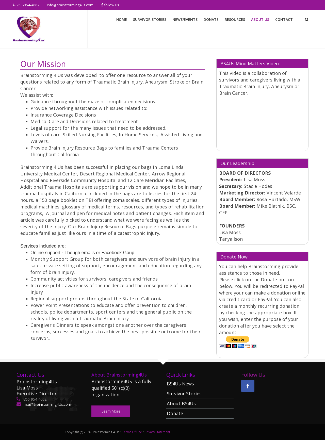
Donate (211, 19)
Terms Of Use (132, 432)
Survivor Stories (149, 19)
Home (121, 19)
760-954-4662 (26, 5)
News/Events (185, 19)
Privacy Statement (157, 432)
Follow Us (110, 5)
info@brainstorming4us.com (70, 5)
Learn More (111, 411)
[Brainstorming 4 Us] (29, 28)
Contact (284, 19)
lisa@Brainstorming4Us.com (47, 404)
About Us (260, 19)
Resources (235, 19)
